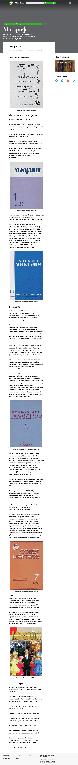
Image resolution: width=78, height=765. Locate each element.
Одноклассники (68, 80)
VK (56, 80)
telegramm (73, 80)
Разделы (6, 755)
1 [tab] (61, 73)
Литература (39, 50)
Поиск (30, 755)
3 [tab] (66, 73)
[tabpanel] (65, 66)
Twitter (62, 80)
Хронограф (6, 758)
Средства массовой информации (15, 24)
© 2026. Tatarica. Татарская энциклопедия (47, 755)
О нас (17, 758)
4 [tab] (69, 73)
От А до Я (18, 755)
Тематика (30, 50)
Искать (50, 3)
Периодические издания (33, 24)
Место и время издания (16, 50)
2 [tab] (63, 73)
